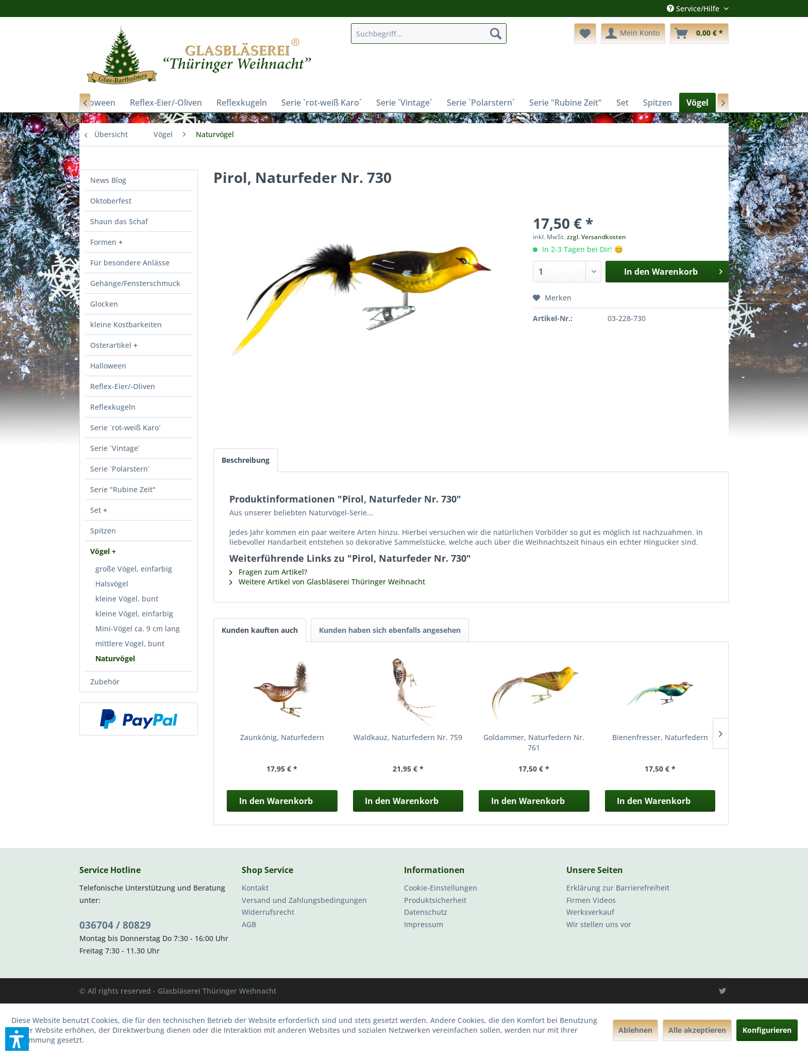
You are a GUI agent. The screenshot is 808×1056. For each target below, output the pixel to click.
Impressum (423, 924)
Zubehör (105, 681)
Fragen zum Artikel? (268, 572)
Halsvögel (111, 584)
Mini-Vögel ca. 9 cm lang (137, 628)
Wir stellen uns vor (598, 924)
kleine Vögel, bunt (126, 599)
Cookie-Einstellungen (440, 888)
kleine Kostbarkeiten (126, 324)
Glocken (104, 304)
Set (96, 510)
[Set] (622, 102)
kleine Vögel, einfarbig (134, 613)
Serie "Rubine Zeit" (123, 489)
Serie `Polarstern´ (120, 469)
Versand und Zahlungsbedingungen (304, 900)
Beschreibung (246, 460)
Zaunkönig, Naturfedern (282, 737)
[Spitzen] (657, 102)
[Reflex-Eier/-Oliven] (166, 102)
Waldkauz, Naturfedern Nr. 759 (408, 737)
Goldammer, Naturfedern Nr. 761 (533, 742)
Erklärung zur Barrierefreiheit (617, 888)
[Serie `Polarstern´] (481, 102)
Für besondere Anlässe (130, 262)
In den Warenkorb (276, 801)
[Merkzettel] (585, 33)
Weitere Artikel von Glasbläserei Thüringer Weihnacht (327, 581)
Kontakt (255, 888)
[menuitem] (429, 33)
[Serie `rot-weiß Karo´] (321, 102)
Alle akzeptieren (697, 1030)
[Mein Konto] (633, 33)
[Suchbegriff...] (429, 33)
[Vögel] (697, 102)
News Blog (108, 180)
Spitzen (103, 530)
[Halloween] (95, 102)
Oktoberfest (110, 201)
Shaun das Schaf (119, 221)
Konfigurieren (767, 1030)
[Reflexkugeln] (241, 102)
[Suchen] (496, 33)
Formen (104, 242)
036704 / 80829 (115, 925)
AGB (249, 924)
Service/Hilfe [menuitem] (694, 8)
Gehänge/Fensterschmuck (135, 283)
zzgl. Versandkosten (596, 236)
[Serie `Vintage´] (404, 102)
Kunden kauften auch (260, 630)
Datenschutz (425, 912)
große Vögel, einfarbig (133, 569)
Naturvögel (115, 658)
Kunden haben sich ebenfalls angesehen (390, 630)
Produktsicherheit (435, 900)
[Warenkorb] (699, 33)
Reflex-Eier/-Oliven (122, 386)
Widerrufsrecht (268, 912)
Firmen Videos (591, 900)
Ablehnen (635, 1030)
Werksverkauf (590, 912)
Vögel (101, 551)
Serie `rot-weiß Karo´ (125, 427)
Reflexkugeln (113, 407)
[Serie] (565, 102)
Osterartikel (111, 345)
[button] (17, 1039)
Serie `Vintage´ (115, 448)
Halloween (108, 366)
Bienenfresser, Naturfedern (660, 737)
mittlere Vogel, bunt (129, 643)
